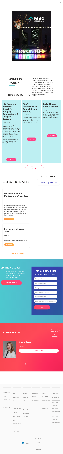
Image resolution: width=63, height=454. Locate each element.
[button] (60, 2)
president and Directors (16, 401)
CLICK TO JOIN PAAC (11, 282)
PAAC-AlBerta (17, 408)
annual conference (6, 398)
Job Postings (55, 397)
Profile (15, 393)
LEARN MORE (11, 159)
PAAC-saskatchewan (17, 422)
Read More (9, 219)
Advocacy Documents (45, 395)
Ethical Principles (16, 429)
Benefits (25, 393)
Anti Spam (38, 449)
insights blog (46, 401)
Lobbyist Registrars (45, 406)
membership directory (26, 415)
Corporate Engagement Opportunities (56, 419)
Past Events (35, 401)
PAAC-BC (15, 412)
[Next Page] (31, 364)
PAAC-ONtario (17, 416)
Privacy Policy (39, 444)
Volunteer (26, 405)
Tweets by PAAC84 (48, 182)
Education (55, 393)
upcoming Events (35, 395)
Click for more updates (17, 253)
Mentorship (26, 409)
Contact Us (38, 438)
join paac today (25, 399)
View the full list (54, 333)
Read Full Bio (39, 350)
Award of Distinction (6, 405)
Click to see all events (34, 167)
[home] (12, 3)
